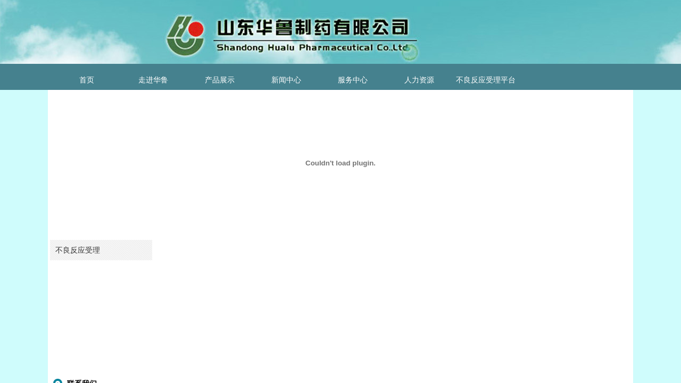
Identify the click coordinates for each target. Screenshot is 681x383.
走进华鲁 (153, 80)
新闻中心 (286, 80)
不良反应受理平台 (486, 80)
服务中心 (353, 80)
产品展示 (220, 80)
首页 (86, 80)
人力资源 (419, 80)
